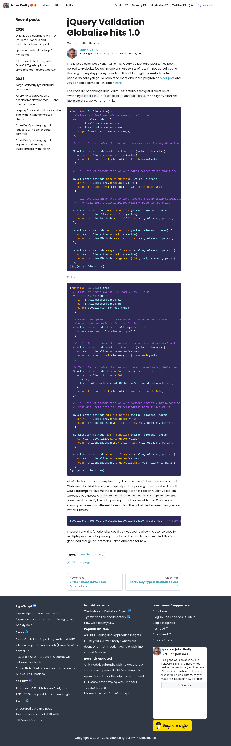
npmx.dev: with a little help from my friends (36, 53)
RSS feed (160, 629)
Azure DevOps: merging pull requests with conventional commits (33, 130)
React (22, 701)
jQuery (99, 554)
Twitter (179, 5)
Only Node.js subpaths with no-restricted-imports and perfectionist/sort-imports (36, 40)
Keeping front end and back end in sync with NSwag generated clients (38, 115)
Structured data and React (35, 709)
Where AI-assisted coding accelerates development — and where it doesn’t (37, 100)
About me (160, 611)
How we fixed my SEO (99, 623)
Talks (69, 5)
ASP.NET (24, 681)
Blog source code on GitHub (174, 617)
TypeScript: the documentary (107, 617)
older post (167, 78)
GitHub (121, 5)
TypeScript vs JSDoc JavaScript (38, 613)
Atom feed (162, 634)
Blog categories (164, 623)
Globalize (85, 554)
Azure (22, 632)
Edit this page (79, 562)
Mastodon (159, 5)
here (118, 83)
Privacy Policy (162, 640)
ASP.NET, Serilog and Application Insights (44, 694)
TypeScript (26, 606)
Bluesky (139, 5)
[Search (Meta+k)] (211, 5)
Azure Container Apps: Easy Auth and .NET (45, 639)
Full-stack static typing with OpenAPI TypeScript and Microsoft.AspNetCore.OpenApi (36, 65)
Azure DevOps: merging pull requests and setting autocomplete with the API (33, 144)
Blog (58, 5)
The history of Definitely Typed (107, 611)
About (46, 5)
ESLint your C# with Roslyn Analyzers (41, 688)
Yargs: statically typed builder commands (35, 87)
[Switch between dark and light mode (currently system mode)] (191, 5)
